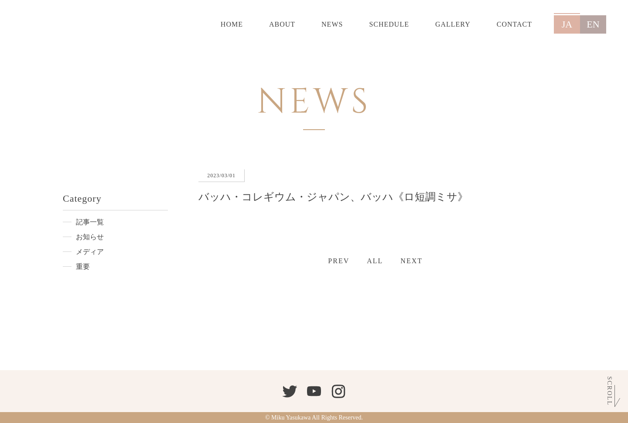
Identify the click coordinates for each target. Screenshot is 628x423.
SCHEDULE (389, 24)
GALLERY (453, 24)
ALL (375, 261)
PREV (338, 261)
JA (567, 24)
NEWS (332, 24)
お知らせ (90, 237)
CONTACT (514, 24)
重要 (83, 266)
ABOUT (282, 24)
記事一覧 (90, 222)
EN (593, 24)
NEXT (411, 261)
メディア (90, 251)
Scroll (609, 391)
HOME (232, 24)
